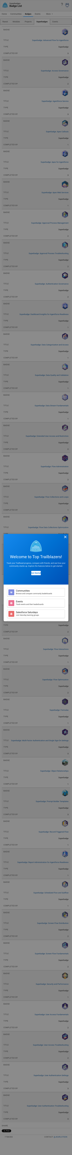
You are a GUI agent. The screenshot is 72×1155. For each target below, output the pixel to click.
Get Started (36, 573)
